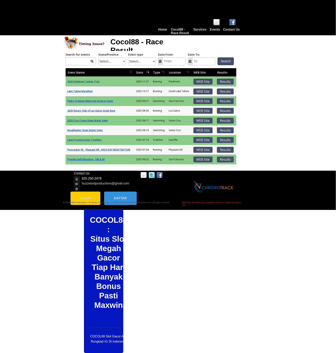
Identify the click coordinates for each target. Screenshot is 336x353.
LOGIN (85, 198)
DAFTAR (120, 198)
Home (162, 29)
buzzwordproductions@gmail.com (105, 183)
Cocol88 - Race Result (180, 31)
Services (199, 29)
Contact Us (231, 29)
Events (215, 29)
